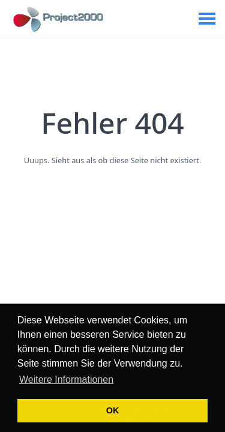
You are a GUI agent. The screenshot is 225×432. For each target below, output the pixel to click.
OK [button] (112, 410)
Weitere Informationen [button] (66, 379)
